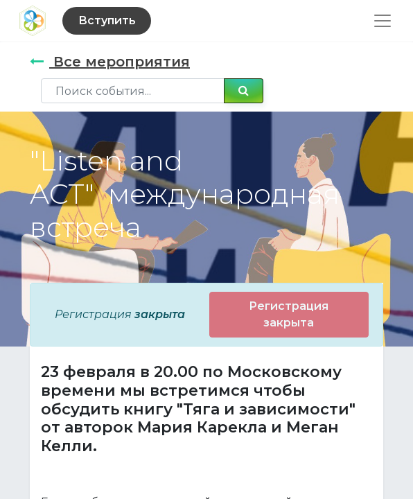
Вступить (107, 20)
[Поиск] (243, 90)
